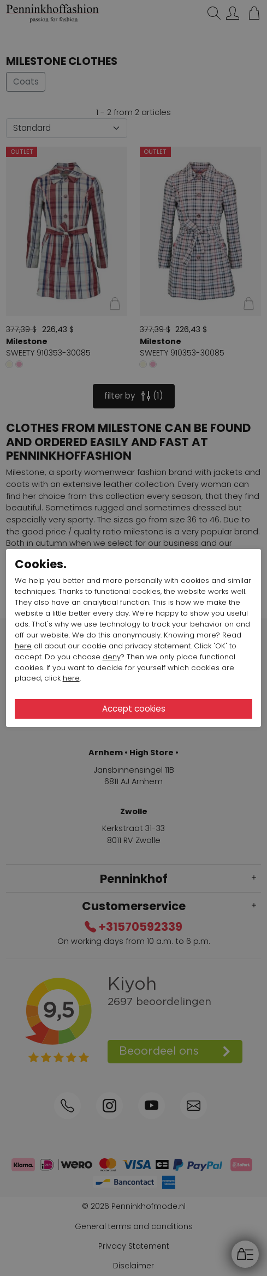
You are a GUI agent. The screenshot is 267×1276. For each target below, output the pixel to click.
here (23, 646)
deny (112, 657)
